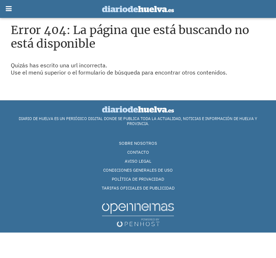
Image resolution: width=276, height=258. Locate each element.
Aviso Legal (138, 161)
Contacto (138, 152)
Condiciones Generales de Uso (138, 170)
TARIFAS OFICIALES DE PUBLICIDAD (138, 188)
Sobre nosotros (138, 143)
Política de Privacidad (138, 179)
